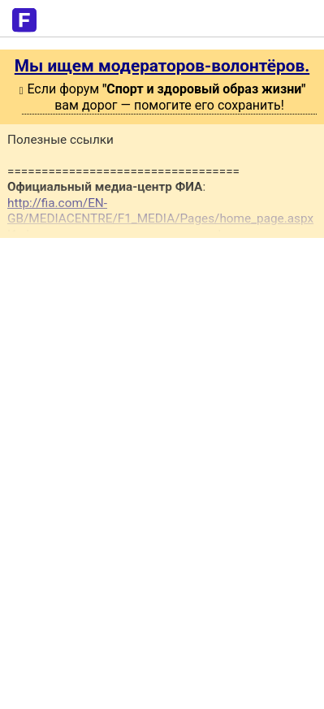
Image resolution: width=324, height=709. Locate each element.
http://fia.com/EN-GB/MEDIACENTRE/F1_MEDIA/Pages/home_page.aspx (160, 211)
